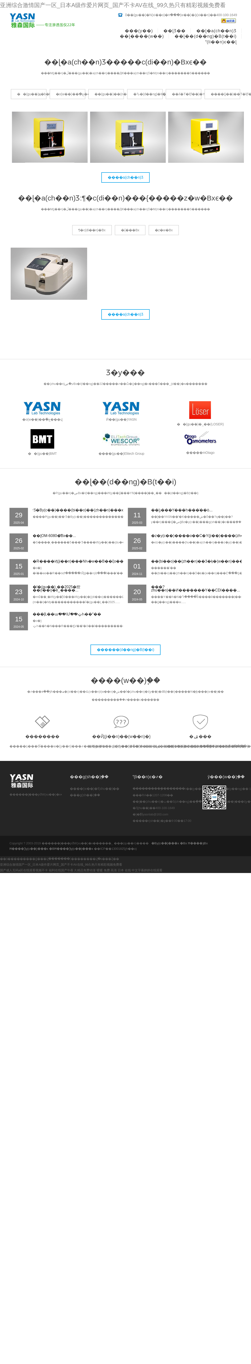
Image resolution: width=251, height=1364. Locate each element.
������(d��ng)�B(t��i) (125, 650)
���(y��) (139, 30)
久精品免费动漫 (85, 870)
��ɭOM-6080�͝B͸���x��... (54, 536)
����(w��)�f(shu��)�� (94, 789)
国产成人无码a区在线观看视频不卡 (24, 870)
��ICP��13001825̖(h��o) (115, 848)
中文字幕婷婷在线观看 (147, 870)
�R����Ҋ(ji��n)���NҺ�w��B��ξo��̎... (80, 561)
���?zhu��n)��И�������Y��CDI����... (195, 588)
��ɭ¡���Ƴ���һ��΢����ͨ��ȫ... (182, 510)
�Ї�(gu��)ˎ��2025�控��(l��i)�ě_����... (57, 588)
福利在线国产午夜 (61, 870)
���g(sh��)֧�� (85, 795)
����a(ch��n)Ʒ (125, 177)
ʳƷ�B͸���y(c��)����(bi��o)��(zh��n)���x (78, 510)
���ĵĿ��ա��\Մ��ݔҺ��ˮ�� (67, 614)
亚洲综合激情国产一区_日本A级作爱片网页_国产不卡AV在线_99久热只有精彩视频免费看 (113, 5)
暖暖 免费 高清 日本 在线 (114, 870)
